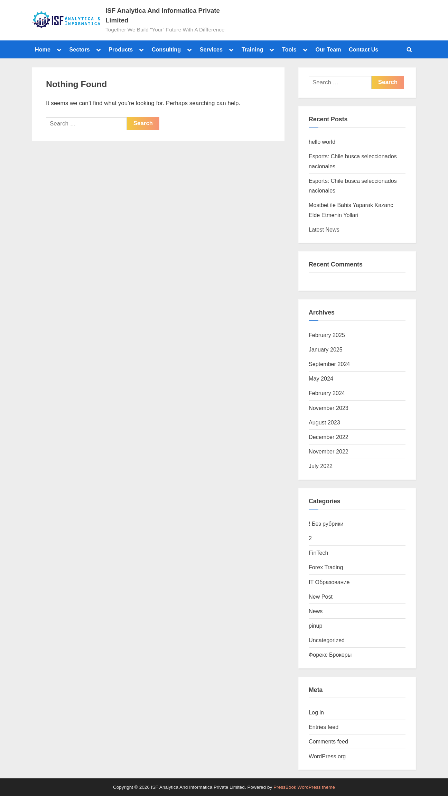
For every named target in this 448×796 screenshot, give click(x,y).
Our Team (328, 49)
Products (121, 49)
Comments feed (328, 741)
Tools (289, 49)
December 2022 (328, 437)
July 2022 (321, 466)
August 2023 (324, 422)
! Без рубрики (326, 524)
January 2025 (326, 349)
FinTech (318, 553)
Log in (316, 712)
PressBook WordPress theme (304, 787)
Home (42, 49)
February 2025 (327, 335)
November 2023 (328, 408)
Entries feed (323, 727)
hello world (322, 142)
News (316, 611)
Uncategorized (327, 640)
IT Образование (329, 582)
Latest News (324, 229)
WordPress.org (327, 756)
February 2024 (327, 393)
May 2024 (321, 378)
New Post (321, 596)
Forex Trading (326, 567)
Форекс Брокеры (330, 655)
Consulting (166, 49)
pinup (316, 625)
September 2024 (329, 364)
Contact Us (363, 49)
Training (252, 49)
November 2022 (328, 451)
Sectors (79, 49)
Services (211, 49)
